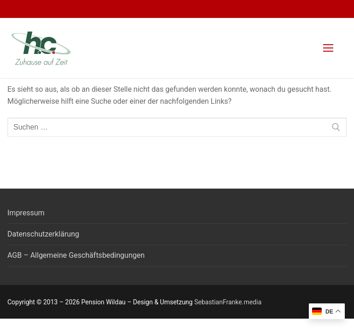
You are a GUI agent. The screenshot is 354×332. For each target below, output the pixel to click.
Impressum (26, 212)
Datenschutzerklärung (43, 234)
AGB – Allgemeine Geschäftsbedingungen (76, 255)
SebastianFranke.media (227, 302)
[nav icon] (328, 48)
